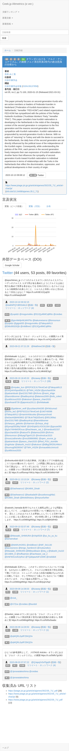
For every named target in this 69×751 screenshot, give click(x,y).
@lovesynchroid (44, 414)
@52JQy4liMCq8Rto (43, 314)
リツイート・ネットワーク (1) (34, 592)
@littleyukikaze (33, 551)
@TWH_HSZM (33, 390)
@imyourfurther (42, 497)
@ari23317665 (26, 393)
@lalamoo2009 (42, 396)
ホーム (8, 50)
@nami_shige (48, 393)
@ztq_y (44, 551)
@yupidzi (14, 314)
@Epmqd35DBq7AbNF (15, 426)
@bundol (32, 604)
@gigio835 (19, 323)
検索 (4, 38)
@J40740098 (46, 411)
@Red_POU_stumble (48, 441)
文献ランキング (10, 12)
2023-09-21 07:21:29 (19, 346)
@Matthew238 (38, 346)
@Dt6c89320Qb (12, 326)
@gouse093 (56, 426)
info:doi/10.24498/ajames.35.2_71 (22, 191)
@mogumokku (26, 314)
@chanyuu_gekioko (14, 423)
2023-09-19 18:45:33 (19, 378)
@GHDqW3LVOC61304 (38, 426)
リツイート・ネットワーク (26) (36, 381)
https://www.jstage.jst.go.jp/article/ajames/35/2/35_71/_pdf (35, 700)
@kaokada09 (31, 494)
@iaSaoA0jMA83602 (14, 417)
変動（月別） (35, 206)
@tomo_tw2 (10, 411)
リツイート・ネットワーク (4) (19, 308)
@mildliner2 (26, 326)
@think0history (27, 497)
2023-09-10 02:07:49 (19, 526)
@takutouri (27, 399)
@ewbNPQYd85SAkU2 (16, 305)
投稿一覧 (33, 305)
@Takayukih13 (46, 323)
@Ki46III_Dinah (32, 488)
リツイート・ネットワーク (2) (34, 482)
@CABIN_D (10, 554)
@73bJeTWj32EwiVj (34, 417)
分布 (48, 206)
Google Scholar (12, 265)
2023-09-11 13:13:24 (19, 479)
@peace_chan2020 (41, 399)
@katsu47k (24, 432)
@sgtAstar (10, 444)
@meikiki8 (51, 557)
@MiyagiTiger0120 (26, 435)
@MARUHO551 (18, 545)
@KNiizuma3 (51, 408)
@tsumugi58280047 (14, 447)
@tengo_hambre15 (27, 548)
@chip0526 (36, 536)
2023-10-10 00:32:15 (19, 302)
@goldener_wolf (18, 408)
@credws (57, 314)
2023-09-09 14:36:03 (19, 589)
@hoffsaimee (23, 554)
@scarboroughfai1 (46, 494)
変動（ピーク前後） (14, 206)
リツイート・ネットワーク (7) (35, 529)
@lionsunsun (54, 320)
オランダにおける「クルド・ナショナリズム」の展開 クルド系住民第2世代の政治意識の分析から (33, 62)
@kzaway (35, 378)
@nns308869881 (30, 438)
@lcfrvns (37, 393)
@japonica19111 (28, 402)
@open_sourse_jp (47, 438)
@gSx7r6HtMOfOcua (15, 429)
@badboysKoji (27, 396)
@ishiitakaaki (43, 402)
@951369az (50, 417)
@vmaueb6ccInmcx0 (48, 447)
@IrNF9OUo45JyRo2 (15, 557)
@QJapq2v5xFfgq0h (41, 662)
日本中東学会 (11, 80)
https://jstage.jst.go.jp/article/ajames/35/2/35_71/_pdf (32, 691)
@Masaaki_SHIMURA (20, 536)
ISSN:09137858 (30, 86)
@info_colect (55, 396)
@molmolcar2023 (44, 435)
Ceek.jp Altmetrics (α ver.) (17, 3)
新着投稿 (7, 24)
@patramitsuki (11, 393)
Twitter (36, 175)
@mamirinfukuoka (27, 414)
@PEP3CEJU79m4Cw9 (36, 387)
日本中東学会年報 (13, 86)
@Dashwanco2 (17, 488)
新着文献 (7, 18)
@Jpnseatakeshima (19, 671)
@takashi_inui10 (23, 444)
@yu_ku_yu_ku (50, 536)
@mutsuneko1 (44, 548)
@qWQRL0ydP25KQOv (21, 636)
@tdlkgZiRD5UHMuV (52, 444)
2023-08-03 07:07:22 (19, 662)
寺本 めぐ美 (10, 74)
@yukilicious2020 (13, 399)
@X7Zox (14, 604)
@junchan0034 (48, 390)
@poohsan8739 (12, 402)
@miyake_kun (17, 387)
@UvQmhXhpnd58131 (15, 390)
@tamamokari (11, 539)
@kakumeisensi (40, 320)
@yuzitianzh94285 (35, 408)
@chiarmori (29, 423)
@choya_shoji (41, 423)
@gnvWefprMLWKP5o (21, 320)
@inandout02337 (52, 429)
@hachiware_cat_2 (34, 429)
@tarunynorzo (11, 548)
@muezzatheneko (13, 438)
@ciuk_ (13, 598)
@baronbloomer (12, 396)
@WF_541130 (45, 545)
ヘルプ (5, 748)
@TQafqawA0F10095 (35, 557)
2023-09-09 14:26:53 (19, 627)
